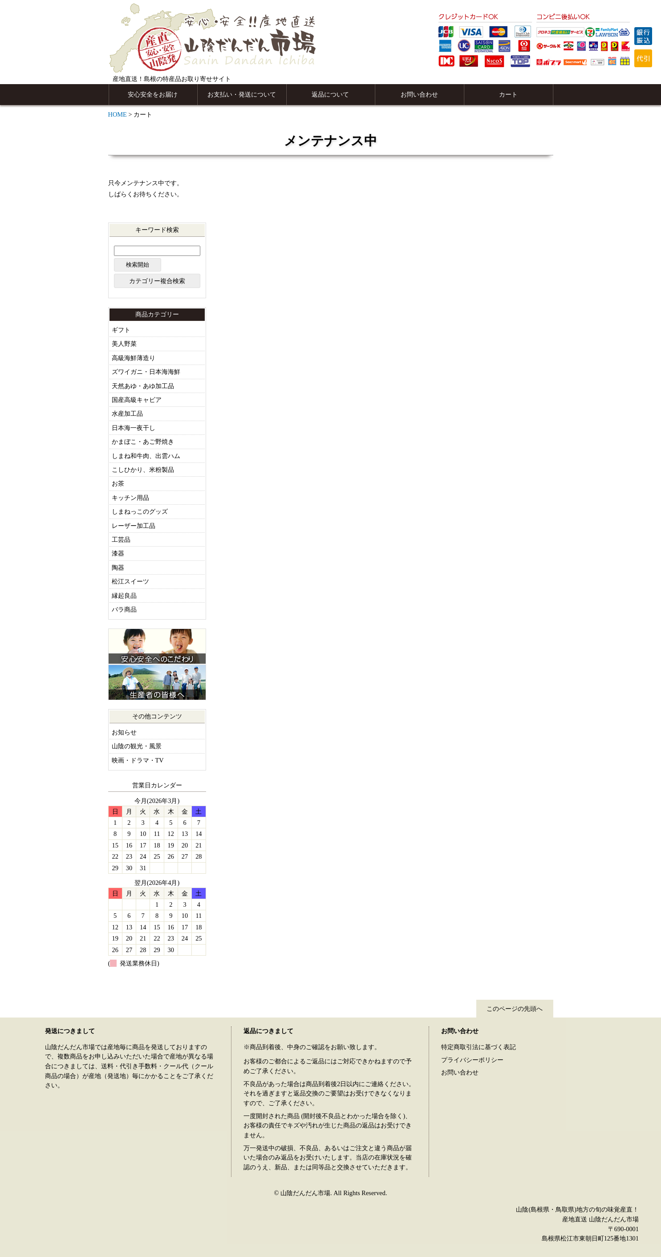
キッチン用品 (130, 497)
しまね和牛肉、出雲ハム (146, 455)
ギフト (121, 329)
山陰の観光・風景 (137, 746)
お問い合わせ (419, 94)
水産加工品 (127, 413)
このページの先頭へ (515, 1008)
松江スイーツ (130, 581)
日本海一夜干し (133, 427)
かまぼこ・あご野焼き (143, 441)
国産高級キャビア (137, 399)
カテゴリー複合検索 (157, 280)
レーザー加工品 (133, 525)
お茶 (118, 483)
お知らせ (124, 732)
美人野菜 (124, 343)
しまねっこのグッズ (140, 511)
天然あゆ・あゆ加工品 (143, 385)
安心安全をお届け (153, 94)
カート (508, 94)
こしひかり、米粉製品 (143, 469)
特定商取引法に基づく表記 (478, 1046)
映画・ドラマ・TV (138, 760)
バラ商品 (124, 609)
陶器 (118, 567)
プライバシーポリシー (472, 1059)
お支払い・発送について (241, 94)
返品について (330, 94)
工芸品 (121, 539)
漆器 (118, 553)
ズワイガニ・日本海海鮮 (146, 371)
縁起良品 (124, 595)
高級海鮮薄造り (133, 357)
